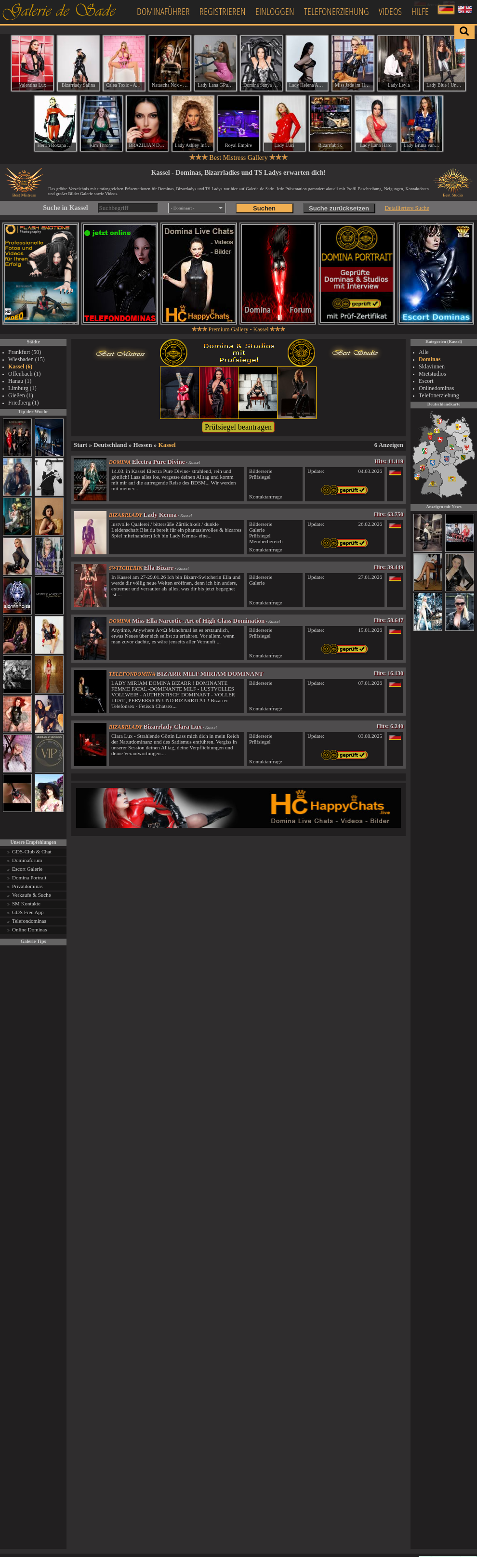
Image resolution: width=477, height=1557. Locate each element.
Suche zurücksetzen (339, 208)
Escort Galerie (27, 869)
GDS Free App (27, 912)
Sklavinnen (432, 366)
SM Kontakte (26, 903)
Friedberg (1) (23, 402)
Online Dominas (29, 929)
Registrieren (222, 11)
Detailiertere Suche (407, 208)
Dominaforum (27, 860)
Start (80, 444)
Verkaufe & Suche (31, 895)
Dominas (429, 359)
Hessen (142, 444)
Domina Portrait (29, 877)
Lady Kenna (160, 514)
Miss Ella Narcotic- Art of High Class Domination (198, 620)
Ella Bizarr (158, 567)
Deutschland (110, 444)
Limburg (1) (22, 388)
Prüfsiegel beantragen (238, 427)
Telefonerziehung (336, 11)
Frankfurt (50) (24, 352)
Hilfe (420, 11)
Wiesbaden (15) (26, 359)
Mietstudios (432, 373)
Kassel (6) (20, 366)
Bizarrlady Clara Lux (173, 726)
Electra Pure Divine (158, 461)
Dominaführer (163, 11)
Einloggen (274, 11)
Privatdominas (27, 886)
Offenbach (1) (24, 373)
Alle (424, 352)
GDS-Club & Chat (32, 851)
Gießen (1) (20, 395)
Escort (426, 381)
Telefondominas (29, 921)
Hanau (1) (19, 381)
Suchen (264, 208)
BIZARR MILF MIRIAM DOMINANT (210, 673)
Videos (390, 11)
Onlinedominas (436, 388)
